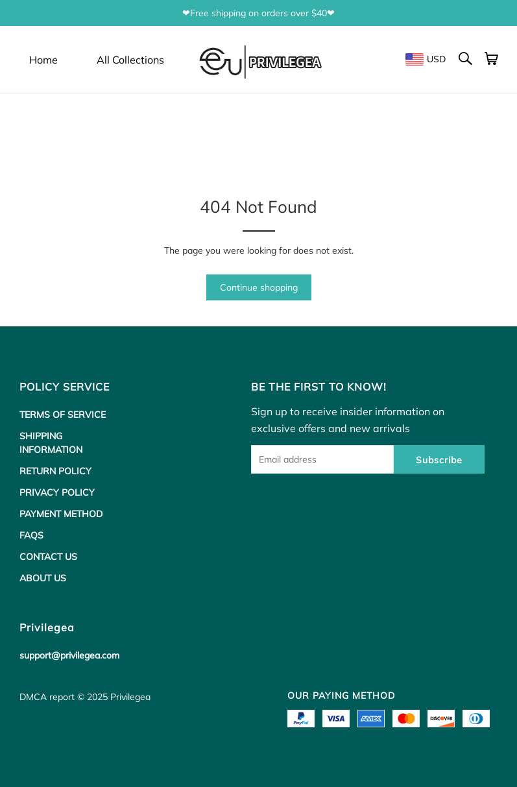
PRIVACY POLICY (57, 492)
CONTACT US (48, 557)
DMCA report (47, 697)
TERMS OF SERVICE (62, 414)
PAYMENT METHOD (60, 514)
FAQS (31, 535)
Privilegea (130, 697)
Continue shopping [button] (259, 287)
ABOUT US (42, 578)
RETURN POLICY (55, 471)
